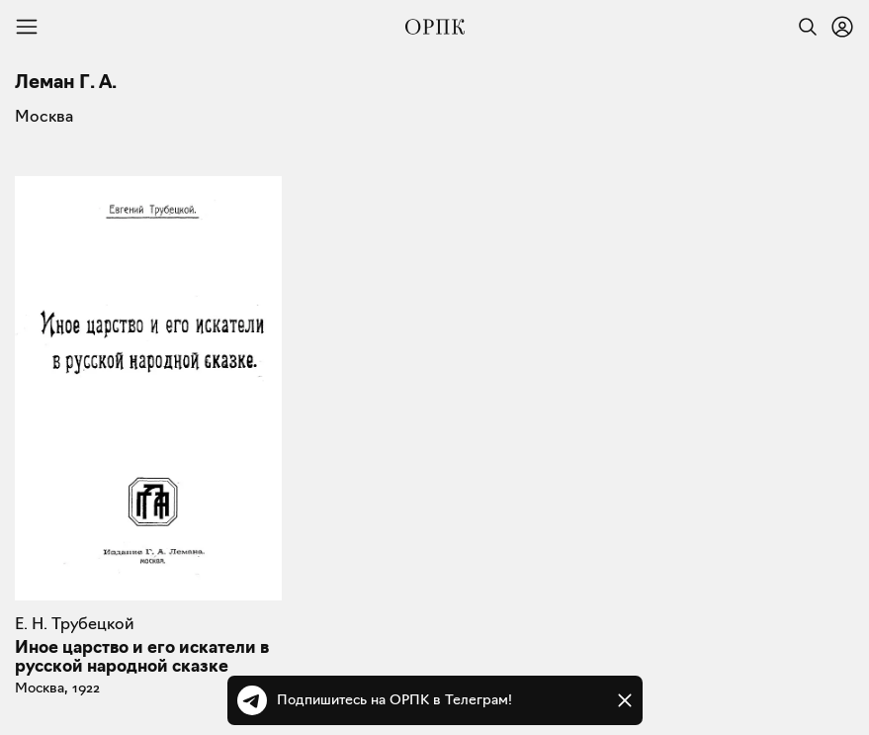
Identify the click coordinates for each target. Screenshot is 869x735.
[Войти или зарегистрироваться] (842, 27)
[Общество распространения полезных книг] (435, 26)
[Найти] (803, 26)
